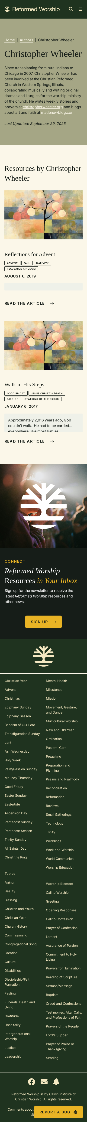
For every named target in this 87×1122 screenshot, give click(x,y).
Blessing (11, 900)
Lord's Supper (57, 1035)
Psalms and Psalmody (62, 779)
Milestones (54, 689)
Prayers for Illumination (63, 968)
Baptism (52, 995)
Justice (10, 1048)
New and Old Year (60, 730)
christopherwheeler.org (43, 106)
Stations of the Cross (42, 399)
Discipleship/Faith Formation (18, 981)
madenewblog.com (57, 112)
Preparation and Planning (58, 767)
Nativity (42, 263)
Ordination (54, 739)
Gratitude (12, 1016)
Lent (8, 742)
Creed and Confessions (63, 1003)
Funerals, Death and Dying (20, 1004)
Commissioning (16, 935)
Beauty (10, 891)
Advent (12, 263)
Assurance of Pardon (62, 945)
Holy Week (13, 760)
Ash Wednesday (17, 751)
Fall (27, 263)
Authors (26, 40)
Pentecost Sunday (18, 822)
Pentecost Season (18, 831)
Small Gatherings (58, 814)
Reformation (55, 797)
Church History (16, 926)
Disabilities (13, 970)
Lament (51, 937)
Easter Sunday (16, 795)
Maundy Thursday (18, 778)
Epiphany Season (18, 716)
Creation (11, 953)
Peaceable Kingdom (21, 268)
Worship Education (60, 867)
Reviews (52, 806)
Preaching (53, 756)
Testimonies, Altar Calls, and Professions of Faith (64, 1014)
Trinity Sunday (15, 840)
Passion (13, 399)
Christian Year (15, 918)
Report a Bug (58, 1112)
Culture (10, 962)
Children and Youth (19, 909)
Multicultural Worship (62, 721)
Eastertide (12, 804)
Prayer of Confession (61, 928)
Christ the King (16, 857)
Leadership (13, 1056)
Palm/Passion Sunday (21, 769)
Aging (9, 882)
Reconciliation (56, 788)
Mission (51, 698)
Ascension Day (16, 813)
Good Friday (16, 393)
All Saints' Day (15, 848)
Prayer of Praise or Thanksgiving (60, 1046)
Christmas (12, 698)
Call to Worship (57, 892)
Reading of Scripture (61, 977)
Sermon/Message (59, 986)
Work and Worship (60, 850)
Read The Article (29, 303)
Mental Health (56, 681)
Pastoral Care (56, 748)
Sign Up (43, 622)
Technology (55, 823)
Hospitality (13, 1025)
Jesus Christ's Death (47, 393)
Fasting (10, 993)
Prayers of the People (62, 1026)
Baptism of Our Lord (20, 725)
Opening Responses (61, 910)
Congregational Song (21, 944)
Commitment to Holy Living (61, 956)
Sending (52, 1058)
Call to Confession (59, 919)
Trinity (50, 832)
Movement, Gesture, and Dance (61, 709)
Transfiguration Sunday (22, 734)
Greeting (52, 901)
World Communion (60, 859)
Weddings (53, 841)
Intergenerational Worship (17, 1036)
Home (9, 40)
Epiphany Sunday (18, 707)
